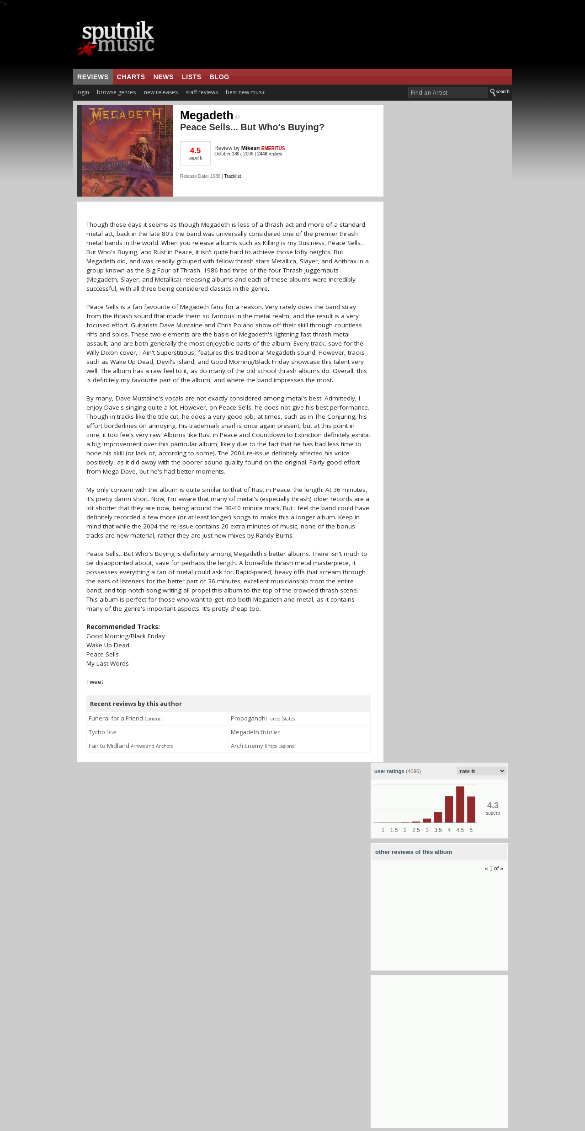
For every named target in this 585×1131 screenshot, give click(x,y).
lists (192, 76)
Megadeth (210, 115)
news (164, 76)
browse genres (116, 92)
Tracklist (232, 176)
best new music (246, 92)
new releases (161, 92)
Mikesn (250, 148)
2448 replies (269, 153)
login (82, 92)
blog (219, 76)
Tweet (94, 682)
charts (131, 76)
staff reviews (202, 92)
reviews (93, 76)
